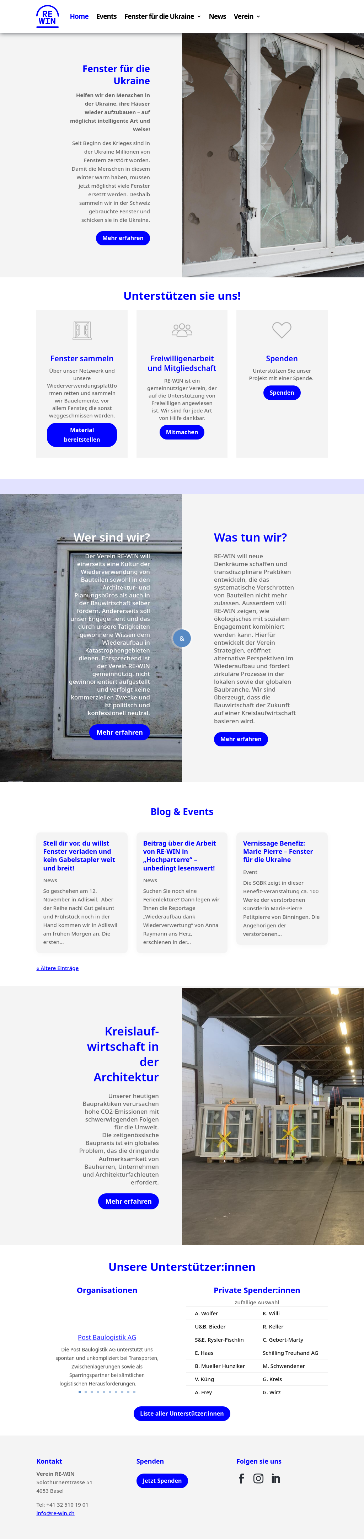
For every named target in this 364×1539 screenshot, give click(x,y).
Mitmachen (182, 432)
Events (106, 16)
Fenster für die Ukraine (159, 16)
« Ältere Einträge (57, 967)
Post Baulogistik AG (107, 1343)
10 (134, 1392)
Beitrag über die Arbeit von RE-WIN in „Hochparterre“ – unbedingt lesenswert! (179, 855)
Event (250, 871)
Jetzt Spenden (162, 1481)
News (217, 16)
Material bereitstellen (82, 434)
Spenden (282, 392)
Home (79, 16)
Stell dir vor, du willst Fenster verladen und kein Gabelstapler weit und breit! (79, 855)
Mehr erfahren (123, 238)
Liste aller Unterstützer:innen (182, 1413)
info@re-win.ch (55, 1513)
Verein (243, 16)
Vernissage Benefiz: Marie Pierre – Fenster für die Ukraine (278, 851)
